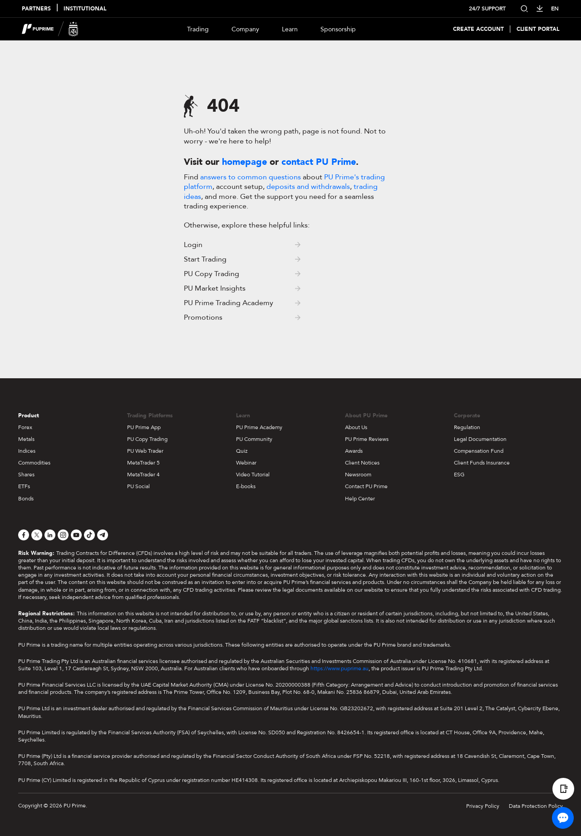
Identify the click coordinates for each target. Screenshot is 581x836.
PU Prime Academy (259, 427)
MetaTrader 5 (143, 462)
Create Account (478, 29)
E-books (246, 486)
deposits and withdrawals (308, 187)
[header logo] (50, 29)
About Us (356, 427)
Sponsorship (338, 29)
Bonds (26, 498)
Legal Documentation (480, 439)
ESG (459, 474)
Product (28, 415)
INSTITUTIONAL (85, 8)
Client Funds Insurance (482, 462)
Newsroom (358, 474)
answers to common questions (250, 177)
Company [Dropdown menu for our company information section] (245, 29)
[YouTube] (76, 534)
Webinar (246, 462)
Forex (25, 427)
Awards (354, 451)
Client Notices (362, 462)
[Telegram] (102, 534)
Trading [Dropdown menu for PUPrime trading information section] (198, 29)
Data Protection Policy (536, 806)
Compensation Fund (478, 451)
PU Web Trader (145, 451)
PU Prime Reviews (367, 439)
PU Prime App (144, 427)
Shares (26, 474)
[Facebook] (23, 534)
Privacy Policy (482, 806)
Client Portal (538, 29)
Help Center (360, 498)
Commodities (34, 462)
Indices (26, 451)
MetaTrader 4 (143, 474)
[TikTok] (89, 534)
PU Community (254, 439)
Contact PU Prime (366, 486)
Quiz (241, 451)
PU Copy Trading (147, 439)
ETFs (24, 486)
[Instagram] (63, 534)
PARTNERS (36, 8)
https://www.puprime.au (339, 668)
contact (318, 162)
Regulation (467, 427)
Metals (26, 439)
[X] (36, 534)
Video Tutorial (253, 474)
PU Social (138, 486)
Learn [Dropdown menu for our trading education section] (290, 29)
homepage (244, 162)
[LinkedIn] (49, 534)
